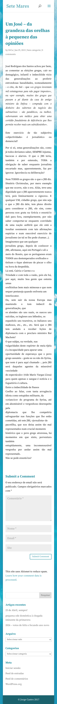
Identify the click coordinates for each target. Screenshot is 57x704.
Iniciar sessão (13, 668)
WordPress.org (13, 684)
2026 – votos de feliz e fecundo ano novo (27, 625)
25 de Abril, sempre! (16, 610)
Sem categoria (33, 50)
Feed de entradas (14, 673)
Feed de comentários (16, 678)
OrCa (10, 50)
